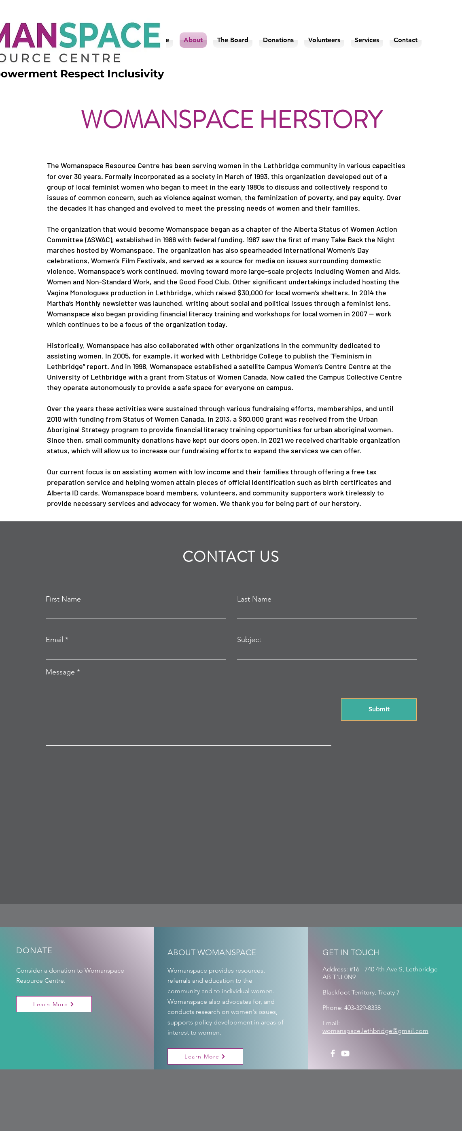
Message (60, 672)
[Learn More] (54, 1004)
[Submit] (379, 709)
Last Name (254, 599)
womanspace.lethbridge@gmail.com (375, 1031)
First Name (63, 599)
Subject (249, 639)
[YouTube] (345, 1053)
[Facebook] (333, 1053)
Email (54, 639)
